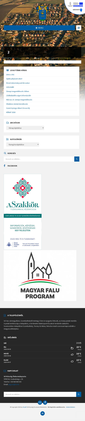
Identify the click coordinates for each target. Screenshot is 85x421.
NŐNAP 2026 (10, 112)
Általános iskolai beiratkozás (17, 104)
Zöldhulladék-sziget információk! (18, 95)
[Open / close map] (78, 27)
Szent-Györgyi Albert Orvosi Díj (18, 108)
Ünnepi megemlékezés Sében (17, 91)
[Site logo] (42, 12)
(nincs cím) (10, 74)
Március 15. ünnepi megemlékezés (19, 100)
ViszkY (25, 407)
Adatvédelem (70, 407)
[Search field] (35, 159)
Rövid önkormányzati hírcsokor (18, 83)
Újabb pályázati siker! (14, 79)
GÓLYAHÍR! (10, 87)
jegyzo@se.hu (13, 384)
